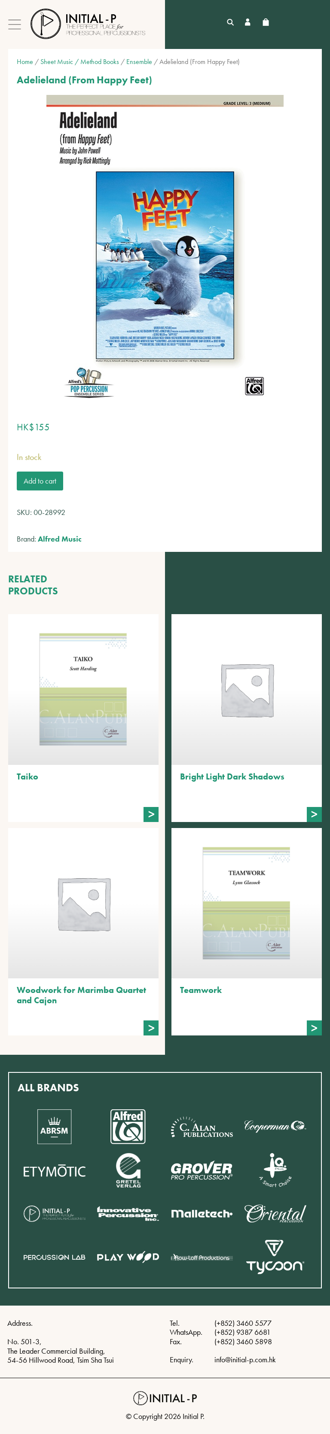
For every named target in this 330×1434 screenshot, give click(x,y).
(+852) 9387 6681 (242, 1332)
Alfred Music (60, 539)
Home (25, 61)
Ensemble (139, 61)
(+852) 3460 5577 (243, 1323)
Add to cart (40, 481)
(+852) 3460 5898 (243, 1341)
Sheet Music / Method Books (79, 61)
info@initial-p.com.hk (245, 1359)
